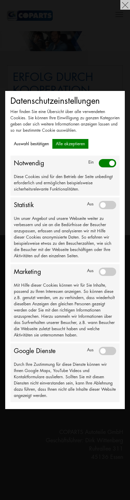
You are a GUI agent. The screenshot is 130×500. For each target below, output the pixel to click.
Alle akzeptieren (70, 144)
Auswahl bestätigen (31, 144)
